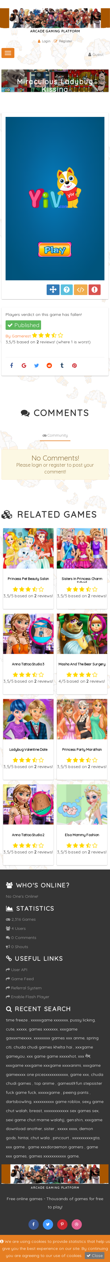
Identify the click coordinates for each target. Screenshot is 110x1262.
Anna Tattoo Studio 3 (28, 663)
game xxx (79, 1074)
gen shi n (75, 1119)
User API (16, 969)
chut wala (41, 1137)
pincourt (61, 1137)
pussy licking (82, 1020)
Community (55, 435)
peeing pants (76, 1092)
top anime (44, 1083)
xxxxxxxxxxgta (85, 1137)
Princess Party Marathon (82, 749)
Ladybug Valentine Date (28, 749)
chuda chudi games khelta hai (43, 1047)
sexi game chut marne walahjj (35, 1119)
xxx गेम (84, 1056)
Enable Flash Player (27, 996)
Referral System (24, 988)
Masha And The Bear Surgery (81, 663)
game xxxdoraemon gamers (56, 1147)
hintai (23, 1137)
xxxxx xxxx (67, 1128)
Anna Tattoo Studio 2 (28, 834)
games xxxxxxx (43, 1029)
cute (10, 1029)
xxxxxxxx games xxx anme (59, 1038)
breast (35, 1110)
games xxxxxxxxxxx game (54, 1156)
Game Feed (20, 978)
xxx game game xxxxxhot (51, 1056)
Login (44, 41)
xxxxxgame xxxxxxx (49, 1020)
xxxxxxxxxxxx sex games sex (71, 1110)
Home (90, 97)
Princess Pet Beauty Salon (28, 578)
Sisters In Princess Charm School (81, 579)
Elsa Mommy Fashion (81, 834)
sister (49, 1128)
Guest (96, 54)
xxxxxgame (49, 1092)
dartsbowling (18, 1101)
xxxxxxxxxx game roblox (56, 1101)
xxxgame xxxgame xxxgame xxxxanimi (43, 1065)
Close (95, 1255)
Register (63, 41)
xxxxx (21, 1029)
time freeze (17, 1020)
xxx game (16, 1147)
